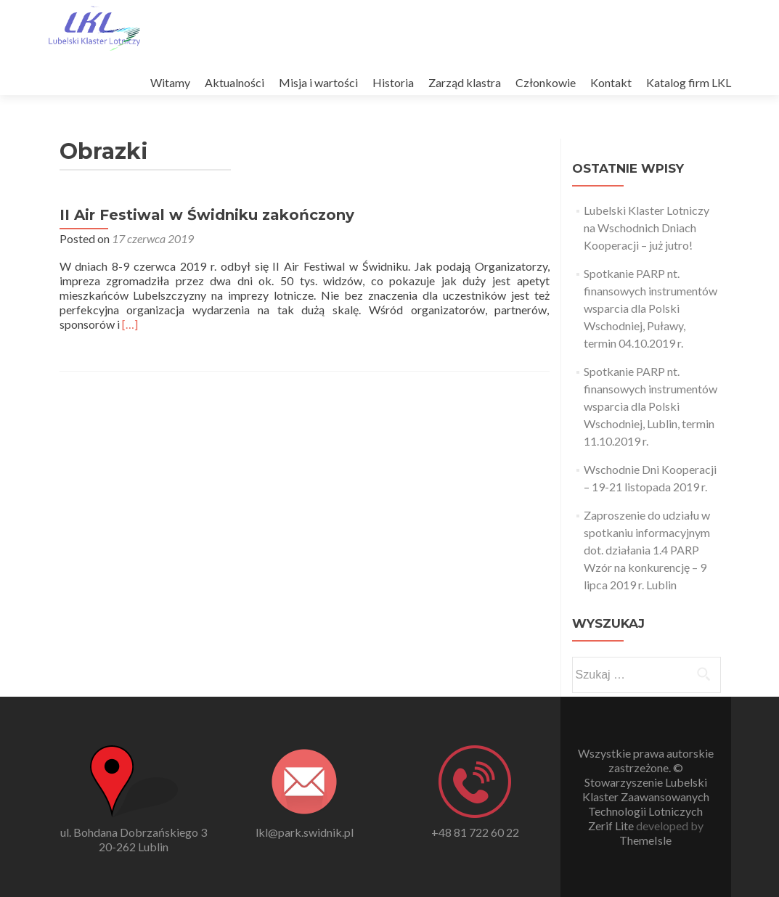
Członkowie (545, 82)
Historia (393, 82)
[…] (130, 324)
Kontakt (611, 82)
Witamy (170, 82)
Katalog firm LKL (688, 82)
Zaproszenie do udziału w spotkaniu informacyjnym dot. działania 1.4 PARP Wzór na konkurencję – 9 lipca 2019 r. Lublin (647, 549)
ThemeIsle (645, 840)
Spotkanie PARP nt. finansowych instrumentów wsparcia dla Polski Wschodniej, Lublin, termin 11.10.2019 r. (650, 406)
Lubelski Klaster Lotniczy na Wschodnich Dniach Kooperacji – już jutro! (646, 227)
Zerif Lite (612, 825)
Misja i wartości (318, 82)
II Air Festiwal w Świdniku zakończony (207, 215)
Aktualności (234, 82)
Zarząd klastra (464, 82)
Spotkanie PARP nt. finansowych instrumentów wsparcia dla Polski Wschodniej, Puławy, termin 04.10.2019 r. (650, 308)
